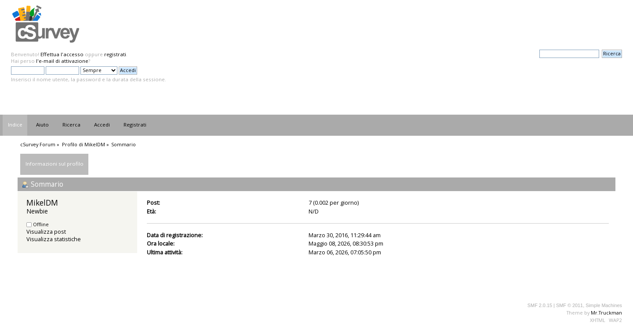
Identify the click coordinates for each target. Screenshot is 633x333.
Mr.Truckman (606, 312)
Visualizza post (46, 231)
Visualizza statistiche (53, 239)
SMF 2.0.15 (540, 305)
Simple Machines (604, 305)
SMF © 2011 (569, 305)
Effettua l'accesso (62, 54)
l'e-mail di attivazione (62, 61)
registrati (115, 54)
